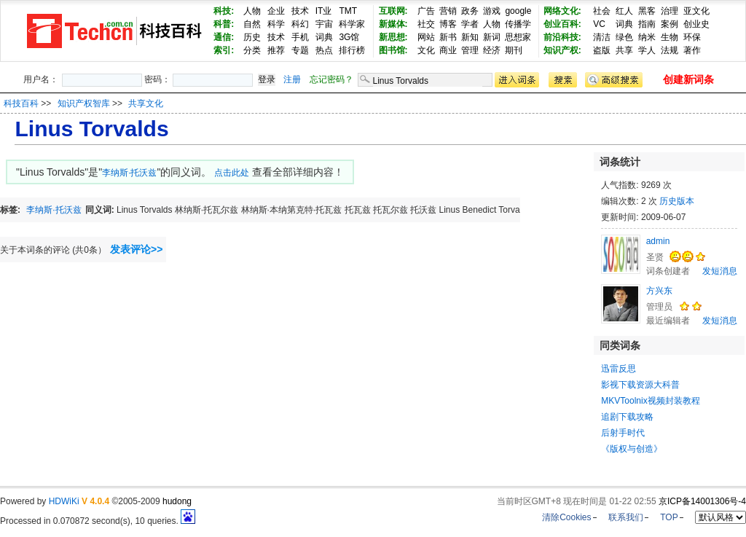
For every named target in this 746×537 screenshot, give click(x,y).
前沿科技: (562, 37)
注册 (292, 79)
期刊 (513, 50)
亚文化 (696, 11)
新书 (448, 37)
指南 (647, 24)
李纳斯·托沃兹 (129, 173)
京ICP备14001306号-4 (702, 501)
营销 (448, 11)
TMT (348, 11)
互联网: (393, 11)
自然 (252, 24)
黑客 (647, 11)
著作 (692, 50)
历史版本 (676, 201)
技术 (300, 11)
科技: (223, 11)
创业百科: (562, 24)
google (518, 11)
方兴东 (659, 291)
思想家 (518, 37)
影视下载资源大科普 (640, 385)
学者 (470, 24)
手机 (300, 37)
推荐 (276, 50)
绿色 (624, 37)
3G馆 (349, 37)
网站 (426, 37)
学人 (647, 50)
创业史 (696, 24)
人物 (252, 11)
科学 (276, 24)
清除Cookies (566, 517)
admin (658, 241)
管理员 (659, 307)
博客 (448, 24)
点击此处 (231, 173)
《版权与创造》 (631, 449)
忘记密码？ (331, 79)
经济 (491, 50)
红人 (624, 11)
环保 (692, 37)
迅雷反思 (618, 369)
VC (599, 24)
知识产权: (562, 50)
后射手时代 (623, 433)
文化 (426, 50)
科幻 (300, 24)
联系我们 (625, 517)
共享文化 (145, 103)
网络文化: (562, 11)
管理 (470, 50)
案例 (669, 24)
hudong (177, 501)
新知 (470, 37)
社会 (601, 11)
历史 (252, 37)
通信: (223, 37)
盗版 (601, 50)
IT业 (323, 11)
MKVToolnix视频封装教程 (650, 401)
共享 (624, 50)
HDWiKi (64, 501)
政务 (470, 11)
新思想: (393, 37)
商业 (448, 50)
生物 (669, 37)
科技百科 (21, 103)
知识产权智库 (85, 103)
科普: (223, 24)
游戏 (491, 11)
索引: (223, 50)
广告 (426, 11)
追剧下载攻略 (627, 417)
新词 (491, 37)
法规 (669, 50)
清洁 (601, 37)
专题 (300, 50)
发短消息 (719, 271)
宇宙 (324, 24)
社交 (426, 24)
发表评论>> (136, 249)
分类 (252, 50)
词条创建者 (668, 271)
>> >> (102, 103)
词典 (324, 37)
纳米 (647, 37)
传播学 (518, 24)
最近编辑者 (668, 320)
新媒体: (393, 24)
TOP (669, 517)
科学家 (352, 24)
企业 (276, 11)
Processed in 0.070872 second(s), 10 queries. (97, 521)
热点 (324, 50)
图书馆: (393, 50)
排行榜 (352, 50)
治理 (669, 11)
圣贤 (655, 257)
